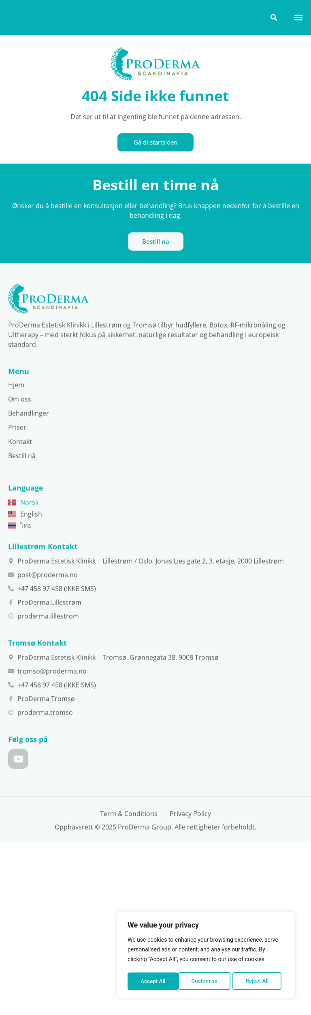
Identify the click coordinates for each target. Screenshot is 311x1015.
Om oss (19, 427)
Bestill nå (22, 484)
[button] (298, 17)
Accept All (259, 981)
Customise (153, 981)
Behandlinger (28, 442)
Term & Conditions (129, 842)
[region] (206, 956)
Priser (17, 456)
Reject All (206, 981)
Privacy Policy (190, 842)
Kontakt (20, 470)
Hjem (16, 413)
